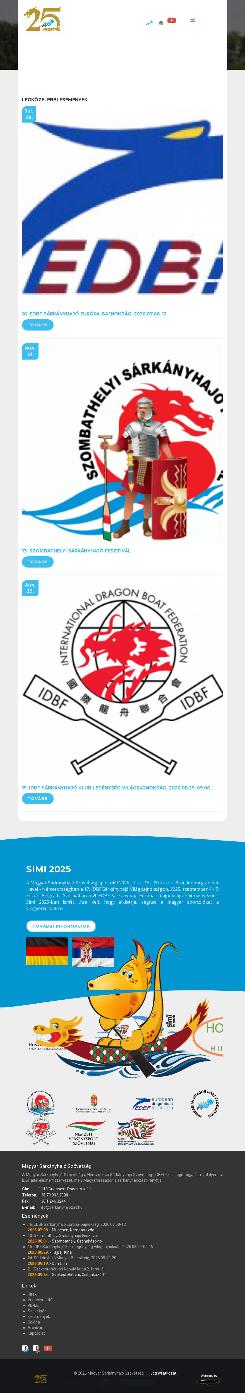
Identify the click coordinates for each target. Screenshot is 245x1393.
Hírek (101, 11)
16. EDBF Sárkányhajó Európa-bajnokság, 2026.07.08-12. (95, 314)
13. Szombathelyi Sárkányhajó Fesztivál (76, 551)
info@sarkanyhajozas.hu (61, 1207)
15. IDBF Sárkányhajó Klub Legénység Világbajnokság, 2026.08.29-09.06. (116, 788)
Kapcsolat (127, 20)
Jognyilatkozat (163, 1373)
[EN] (187, 20)
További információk (61, 926)
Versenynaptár (130, 11)
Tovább (38, 324)
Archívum (102, 20)
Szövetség (182, 11)
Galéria (79, 20)
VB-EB (158, 11)
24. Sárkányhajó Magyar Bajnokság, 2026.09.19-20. (72, 1258)
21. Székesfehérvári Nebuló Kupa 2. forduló (66, 1269)
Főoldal (80, 11)
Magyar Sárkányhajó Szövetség (43, 20)
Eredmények (212, 11)
